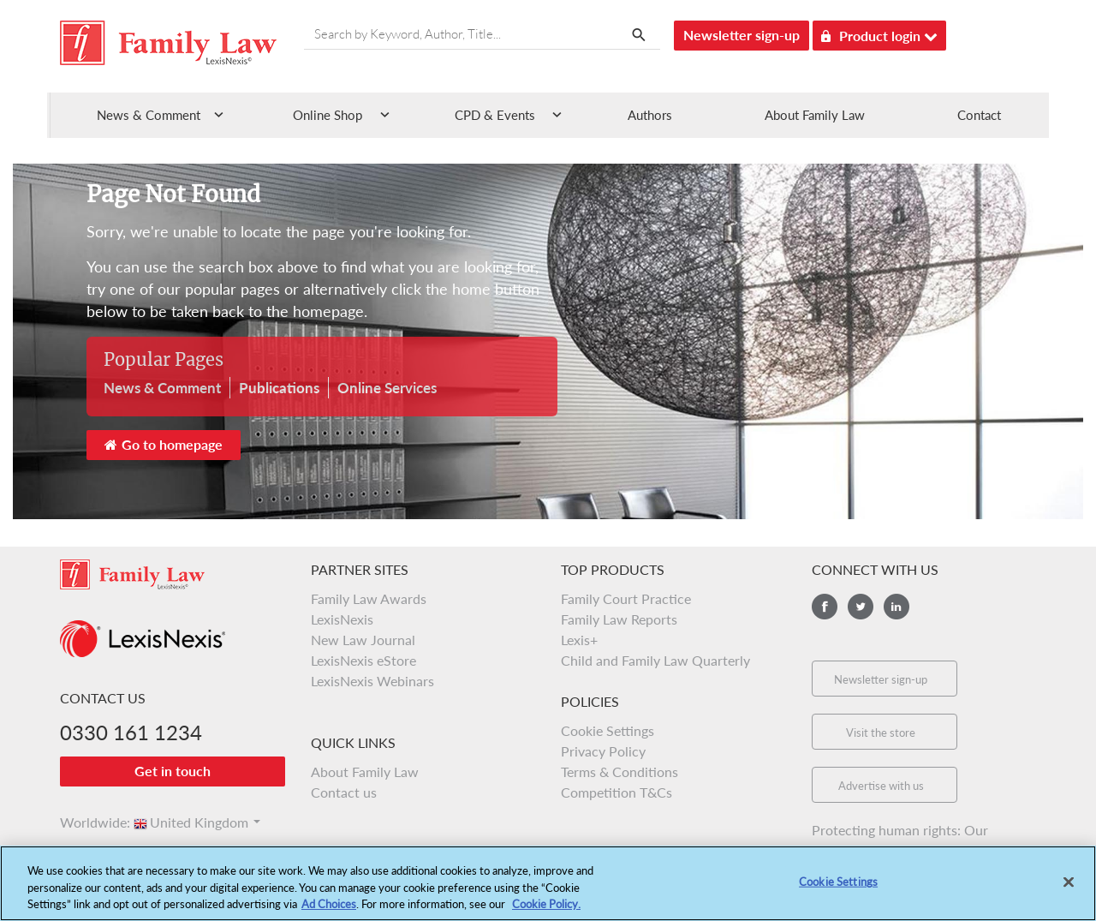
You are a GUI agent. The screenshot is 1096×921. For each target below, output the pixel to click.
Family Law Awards (368, 598)
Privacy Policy (603, 751)
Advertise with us (881, 785)
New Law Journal (363, 639)
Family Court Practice (626, 598)
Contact (979, 115)
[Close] (1068, 892)
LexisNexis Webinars (372, 681)
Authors (650, 115)
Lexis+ (579, 639)
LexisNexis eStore (363, 660)
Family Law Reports (619, 619)
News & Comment (162, 388)
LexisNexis (342, 619)
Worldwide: (87, 822)
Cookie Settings (607, 730)
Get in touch (172, 771)
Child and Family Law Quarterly (655, 660)
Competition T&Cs (616, 792)
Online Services (387, 388)
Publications (279, 388)
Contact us (344, 792)
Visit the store (880, 732)
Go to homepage (163, 444)
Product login (879, 33)
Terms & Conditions (619, 771)
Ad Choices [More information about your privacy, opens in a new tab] (328, 913)
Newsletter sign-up (741, 35)
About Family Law (815, 115)
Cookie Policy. (546, 913)
